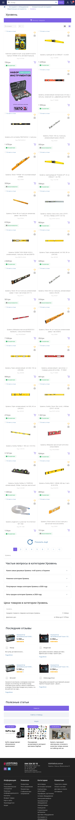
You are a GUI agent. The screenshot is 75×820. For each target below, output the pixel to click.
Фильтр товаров (37, 20)
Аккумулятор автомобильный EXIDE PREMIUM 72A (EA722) (24, 635)
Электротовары (43, 805)
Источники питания (44, 787)
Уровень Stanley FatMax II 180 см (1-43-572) (20, 446)
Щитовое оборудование (46, 815)
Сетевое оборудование (45, 796)
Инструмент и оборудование (18, 7)
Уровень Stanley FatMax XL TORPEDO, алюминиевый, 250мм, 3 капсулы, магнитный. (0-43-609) (21, 485)
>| (59, 549)
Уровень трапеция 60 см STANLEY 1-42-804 (54, 55)
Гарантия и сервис (60, 784)
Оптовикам (58, 791)
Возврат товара (9, 798)
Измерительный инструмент (42, 7)
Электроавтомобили (44, 798)
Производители (9, 803)
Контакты (7, 795)
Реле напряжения (27, 787)
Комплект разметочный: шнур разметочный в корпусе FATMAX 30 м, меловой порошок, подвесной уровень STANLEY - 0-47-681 (21, 56)
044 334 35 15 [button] (31, 763)
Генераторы (25, 784)
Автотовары (42, 784)
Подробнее (9, 655)
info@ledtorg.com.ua (55, 763)
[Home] (4, 7)
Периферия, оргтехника (46, 793)
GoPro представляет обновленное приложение (12, 744)
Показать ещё (37, 542)
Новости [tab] (36, 708)
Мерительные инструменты (16, 9)
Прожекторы (25, 789)
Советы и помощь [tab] (36, 715)
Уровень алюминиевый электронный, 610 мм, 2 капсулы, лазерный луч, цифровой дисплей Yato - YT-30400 (54, 97)
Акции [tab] (36, 721)
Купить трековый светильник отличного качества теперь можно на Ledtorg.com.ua (59, 745)
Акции (6, 805)
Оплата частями (60, 787)
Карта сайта (8, 800)
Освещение (42, 808)
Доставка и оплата (60, 789)
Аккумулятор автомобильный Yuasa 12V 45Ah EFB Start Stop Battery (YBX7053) (59, 635)
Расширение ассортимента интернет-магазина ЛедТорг (37, 744)
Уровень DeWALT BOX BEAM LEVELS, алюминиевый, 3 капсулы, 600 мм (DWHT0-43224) (20, 254)
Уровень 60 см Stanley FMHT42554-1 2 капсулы (20, 137)
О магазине (8, 784)
